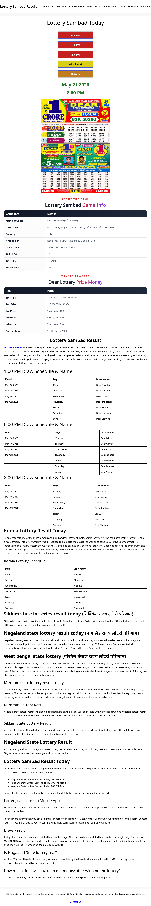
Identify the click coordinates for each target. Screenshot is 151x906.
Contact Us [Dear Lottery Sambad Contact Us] (75, 901)
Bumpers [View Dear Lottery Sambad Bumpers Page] (145, 6)
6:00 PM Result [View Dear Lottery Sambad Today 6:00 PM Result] (76, 6)
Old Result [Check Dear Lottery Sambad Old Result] (133, 6)
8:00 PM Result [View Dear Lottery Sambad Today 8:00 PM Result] (94, 6)
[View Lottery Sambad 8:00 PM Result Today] (75, 54)
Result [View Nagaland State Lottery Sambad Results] (122, 6)
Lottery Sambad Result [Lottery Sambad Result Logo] (18, 6)
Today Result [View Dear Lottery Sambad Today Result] (110, 6)
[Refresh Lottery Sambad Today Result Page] (75, 73)
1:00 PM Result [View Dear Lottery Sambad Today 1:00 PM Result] (59, 6)
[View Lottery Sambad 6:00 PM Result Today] (75, 44)
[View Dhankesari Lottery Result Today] (75, 64)
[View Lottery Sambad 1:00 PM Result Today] (75, 35)
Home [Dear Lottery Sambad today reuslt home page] (46, 6)
